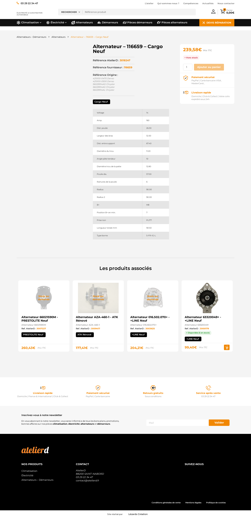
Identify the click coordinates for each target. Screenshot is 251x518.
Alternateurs (58, 37)
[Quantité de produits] (187, 67)
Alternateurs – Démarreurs (37, 479)
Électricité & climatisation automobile (29, 14)
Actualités (208, 3)
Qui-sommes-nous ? (168, 3)
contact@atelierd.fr (87, 480)
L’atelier (149, 3)
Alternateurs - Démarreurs (31, 37)
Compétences (190, 3)
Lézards (138, 514)
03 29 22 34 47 (84, 477)
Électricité (27, 475)
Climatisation (29, 470)
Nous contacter (226, 3)
